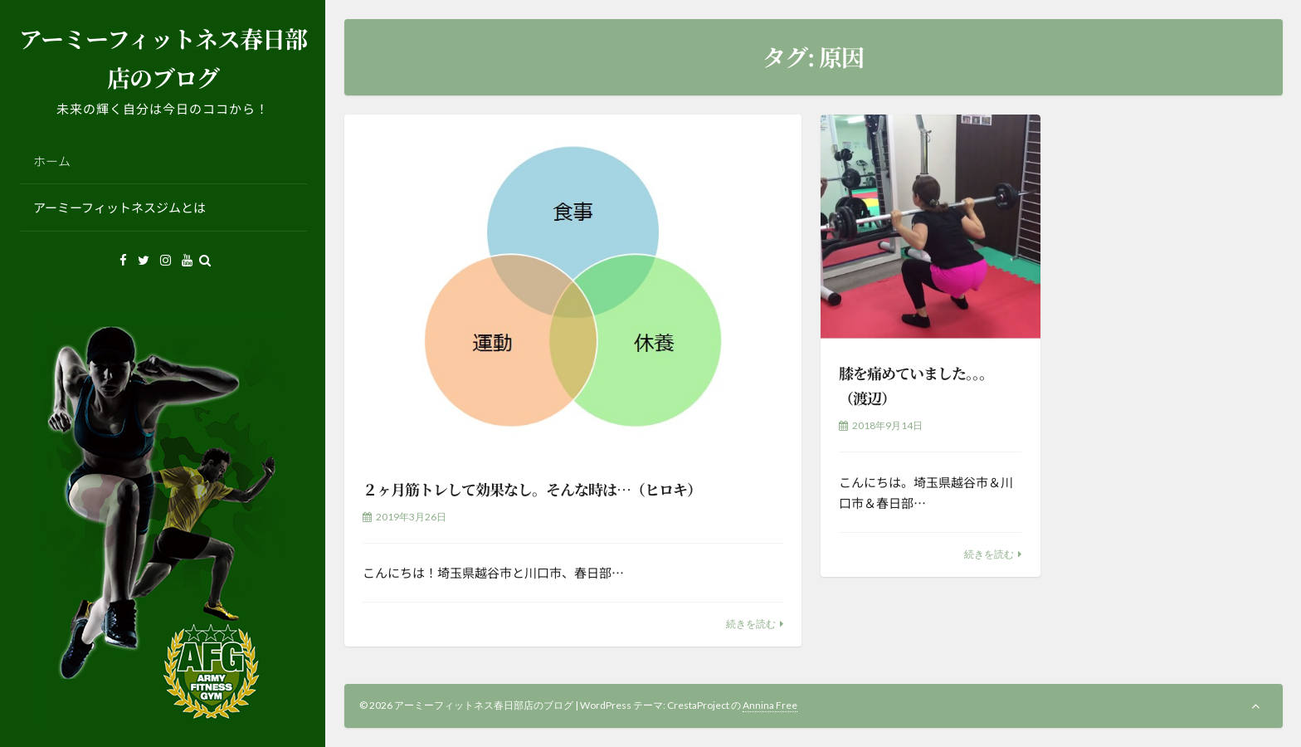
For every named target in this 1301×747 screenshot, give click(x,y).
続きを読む (751, 624)
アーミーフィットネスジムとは (119, 207)
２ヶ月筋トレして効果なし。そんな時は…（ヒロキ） (532, 489)
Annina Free (770, 705)
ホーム (52, 160)
